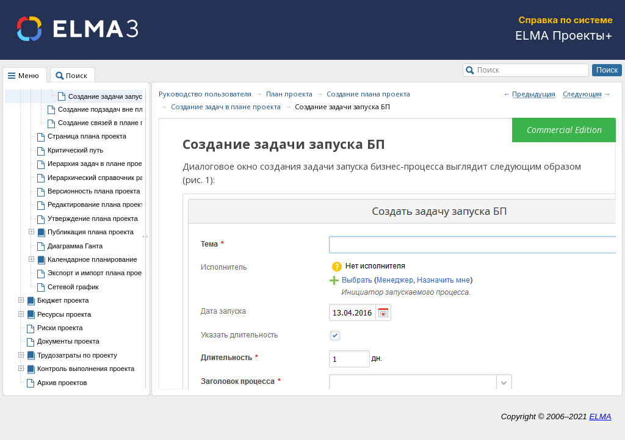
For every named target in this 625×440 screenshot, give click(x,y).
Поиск (488, 69)
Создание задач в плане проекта (226, 106)
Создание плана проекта (368, 93)
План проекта (289, 93)
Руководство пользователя (205, 93)
